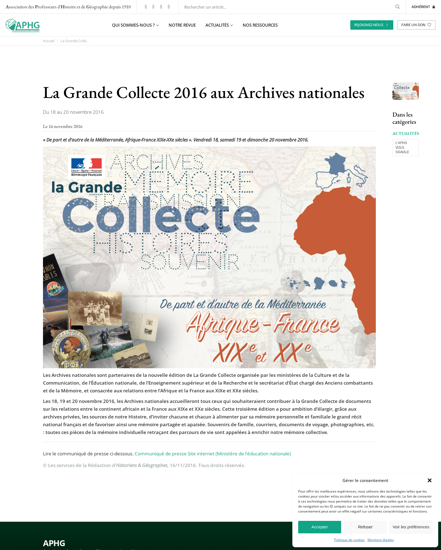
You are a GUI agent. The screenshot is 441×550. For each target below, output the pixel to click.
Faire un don (416, 25)
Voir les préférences (410, 526)
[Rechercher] (397, 7)
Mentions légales (381, 540)
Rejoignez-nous (371, 25)
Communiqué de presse (161, 454)
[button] (429, 480)
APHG (54, 543)
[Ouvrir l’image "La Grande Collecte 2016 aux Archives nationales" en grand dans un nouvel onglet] (405, 91)
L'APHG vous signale (402, 148)
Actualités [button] (219, 25)
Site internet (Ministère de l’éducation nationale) (239, 454)
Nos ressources (260, 25)
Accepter (319, 526)
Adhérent (423, 6)
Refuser (365, 526)
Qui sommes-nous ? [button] (135, 25)
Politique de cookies (349, 540)
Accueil (48, 41)
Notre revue (182, 25)
